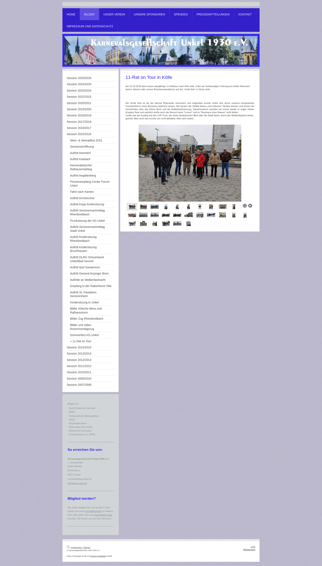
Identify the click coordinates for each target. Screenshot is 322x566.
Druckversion (74, 547)
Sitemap (86, 547)
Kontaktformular (93, 511)
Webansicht (249, 549)
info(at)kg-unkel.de (77, 483)
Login (253, 547)
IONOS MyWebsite (98, 556)
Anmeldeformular (103, 515)
